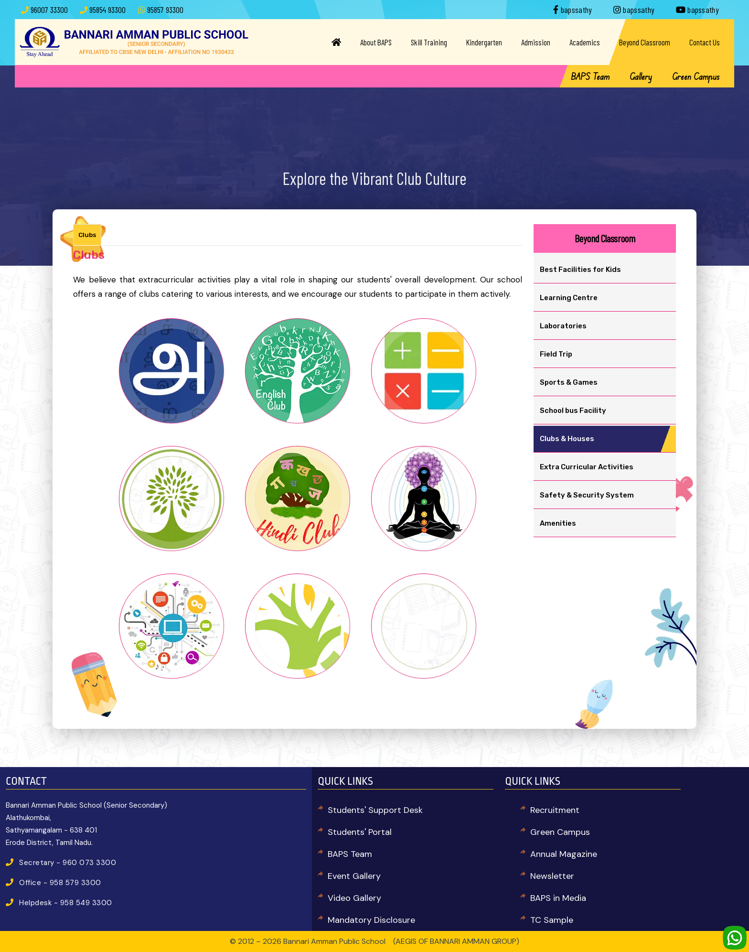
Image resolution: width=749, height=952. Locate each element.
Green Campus (695, 76)
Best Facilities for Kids (580, 269)
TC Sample (551, 920)
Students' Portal (360, 832)
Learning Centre (569, 297)
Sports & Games (569, 382)
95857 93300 (165, 9)
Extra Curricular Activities (586, 467)
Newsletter (552, 876)
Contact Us (704, 42)
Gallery (641, 76)
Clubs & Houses (567, 438)
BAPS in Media (558, 898)
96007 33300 (49, 9)
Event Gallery (354, 876)
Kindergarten (484, 42)
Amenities (558, 523)
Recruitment (554, 810)
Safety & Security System (587, 495)
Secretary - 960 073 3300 (67, 862)
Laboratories (563, 326)
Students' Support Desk (375, 810)
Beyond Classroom (644, 42)
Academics (584, 42)
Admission (535, 42)
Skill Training (429, 42)
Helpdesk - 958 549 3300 (65, 903)
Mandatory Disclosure (371, 920)
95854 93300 (107, 9)
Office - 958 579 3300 (60, 882)
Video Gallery (354, 898)
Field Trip (556, 354)
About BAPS (376, 42)
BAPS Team (590, 76)
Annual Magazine (563, 854)
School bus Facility (573, 410)
